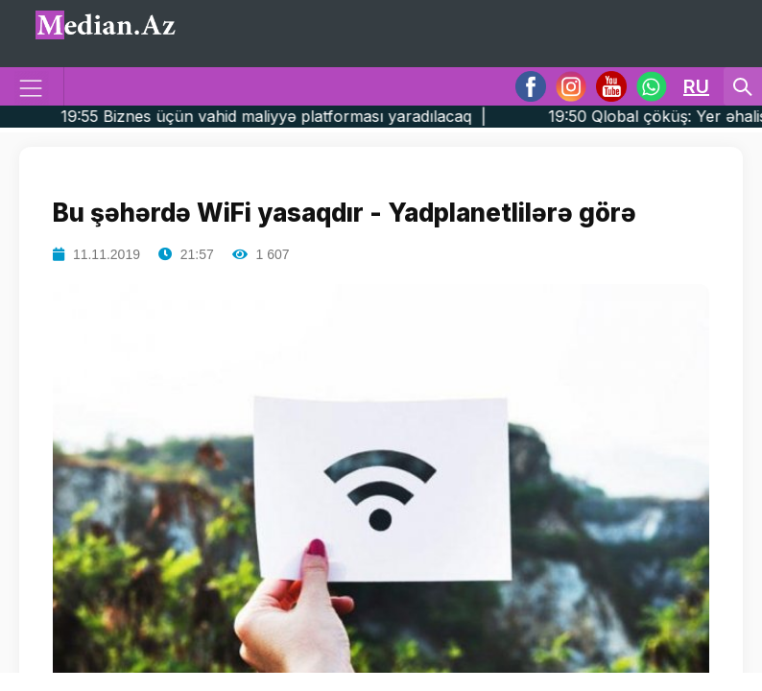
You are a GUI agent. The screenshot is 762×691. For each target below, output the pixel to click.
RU (696, 86)
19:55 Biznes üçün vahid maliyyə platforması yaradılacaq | (308, 116)
